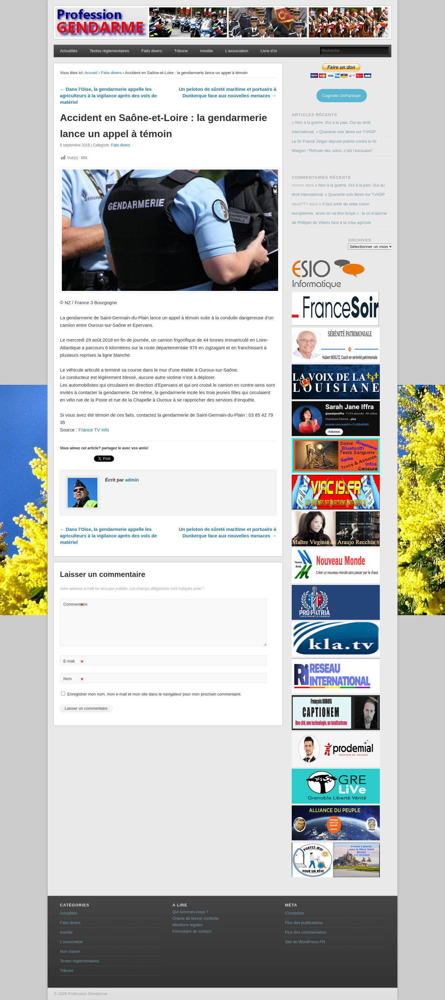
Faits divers (151, 50)
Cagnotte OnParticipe (341, 95)
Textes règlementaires (109, 50)
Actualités (68, 50)
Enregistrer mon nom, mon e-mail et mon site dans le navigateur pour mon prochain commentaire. (154, 694)
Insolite (206, 50)
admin (132, 479)
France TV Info (93, 429)
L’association (236, 50)
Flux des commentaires (305, 932)
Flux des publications (303, 922)
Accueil (90, 72)
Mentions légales (187, 924)
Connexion (294, 913)
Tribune (181, 50)
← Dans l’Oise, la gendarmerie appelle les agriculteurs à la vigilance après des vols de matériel (108, 95)
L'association (71, 941)
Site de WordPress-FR (305, 941)
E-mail (73, 661)
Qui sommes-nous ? (190, 912)
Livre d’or (269, 50)
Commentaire (74, 604)
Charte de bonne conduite (195, 918)
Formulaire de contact (191, 931)
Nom (73, 679)
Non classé (70, 951)
